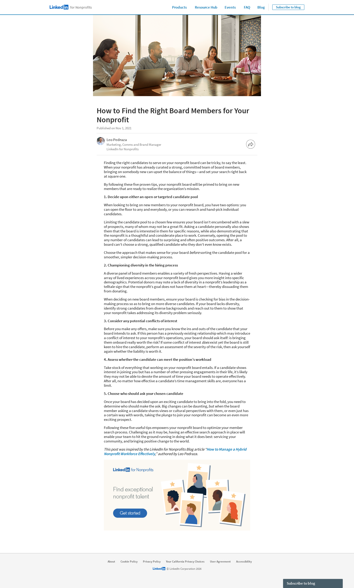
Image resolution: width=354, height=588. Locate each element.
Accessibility (244, 561)
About (111, 561)
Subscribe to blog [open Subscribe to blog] (301, 583)
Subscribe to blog (288, 7)
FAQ (247, 7)
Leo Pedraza (117, 139)
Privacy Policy (152, 561)
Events (230, 7)
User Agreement (220, 561)
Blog (261, 7)
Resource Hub (206, 7)
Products (179, 7)
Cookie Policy (129, 561)
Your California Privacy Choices (185, 561)
